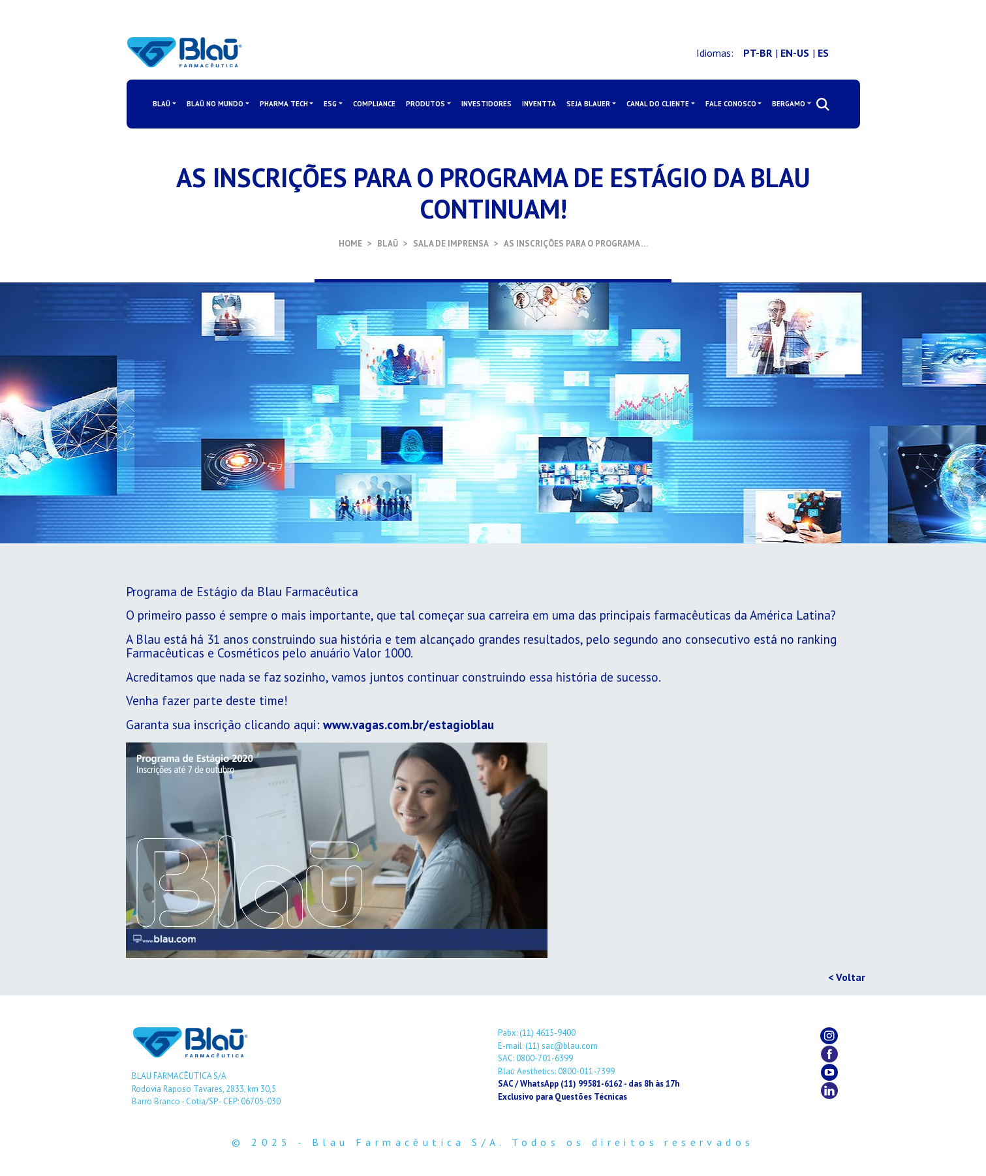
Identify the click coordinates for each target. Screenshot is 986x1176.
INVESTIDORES (486, 103)
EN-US (794, 52)
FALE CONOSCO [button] (730, 103)
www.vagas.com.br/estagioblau (408, 724)
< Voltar (846, 977)
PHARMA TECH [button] (284, 103)
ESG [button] (330, 103)
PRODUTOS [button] (425, 103)
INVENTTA (539, 103)
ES (823, 52)
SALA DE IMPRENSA (451, 243)
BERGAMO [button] (788, 103)
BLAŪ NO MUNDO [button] (215, 103)
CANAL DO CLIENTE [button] (657, 103)
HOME (350, 243)
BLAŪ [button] (161, 103)
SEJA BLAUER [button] (588, 103)
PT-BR (757, 52)
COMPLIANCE (374, 103)
